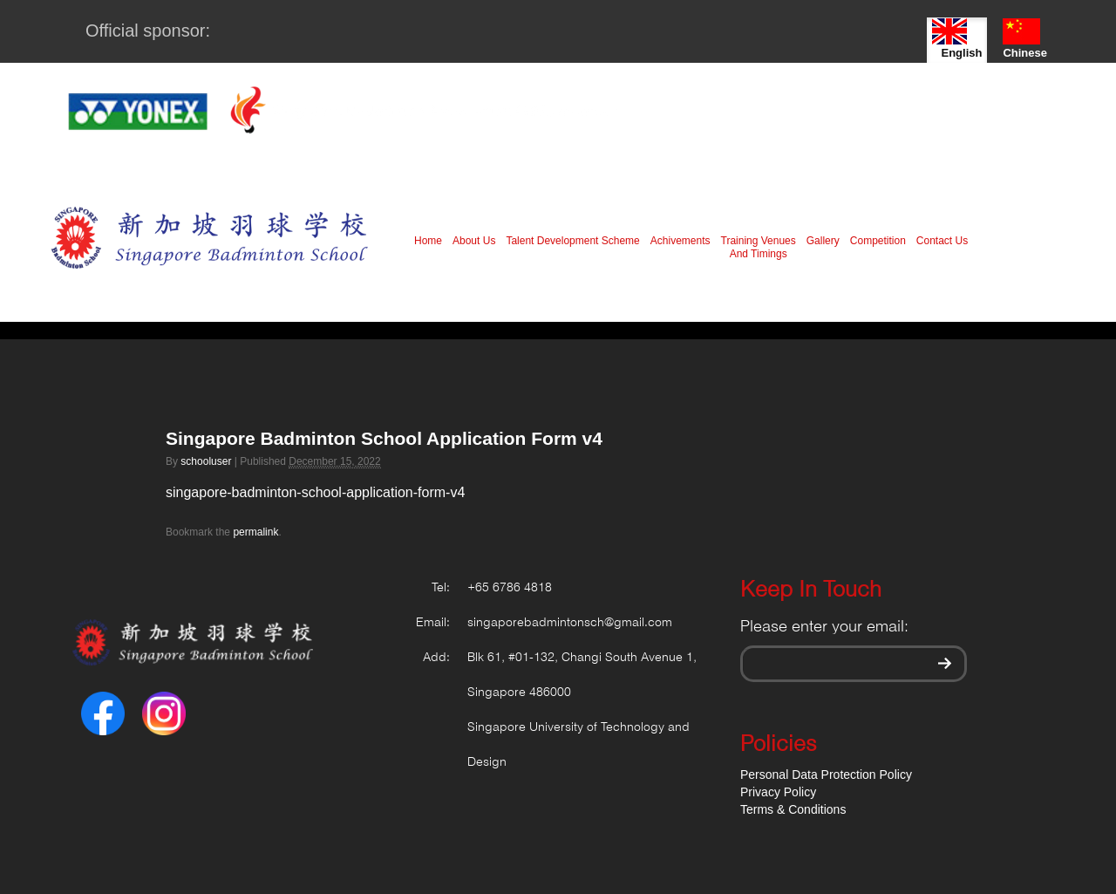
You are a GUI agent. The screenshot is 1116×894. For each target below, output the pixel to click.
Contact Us (942, 241)
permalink (255, 532)
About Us (474, 241)
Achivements (680, 241)
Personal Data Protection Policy (826, 774)
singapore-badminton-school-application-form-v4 (315, 492)
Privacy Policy (778, 792)
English (957, 38)
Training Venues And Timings (758, 247)
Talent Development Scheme (572, 241)
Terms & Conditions (793, 809)
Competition (878, 241)
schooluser (205, 461)
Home (428, 241)
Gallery (823, 241)
